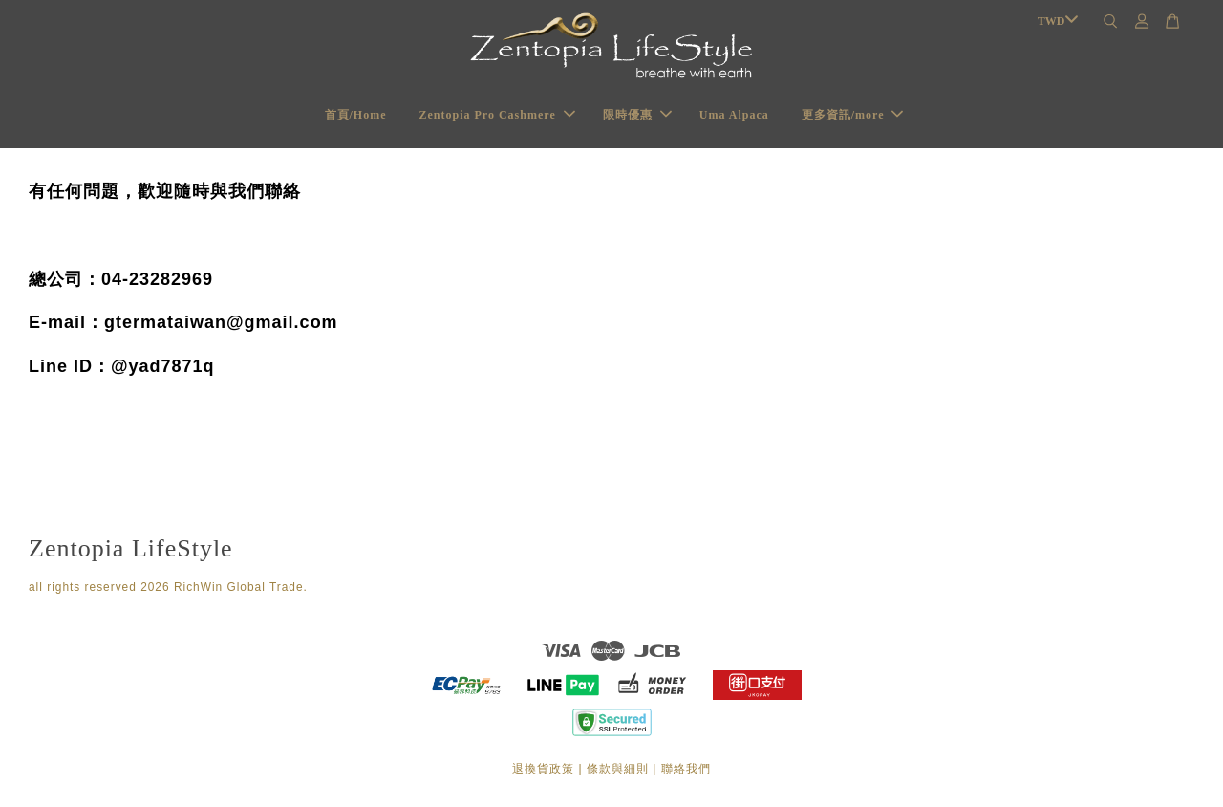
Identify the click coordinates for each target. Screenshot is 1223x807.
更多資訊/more (853, 114)
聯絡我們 (686, 768)
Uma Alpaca (734, 114)
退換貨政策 (543, 768)
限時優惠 (637, 114)
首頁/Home (356, 114)
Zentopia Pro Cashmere (497, 114)
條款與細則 (618, 768)
